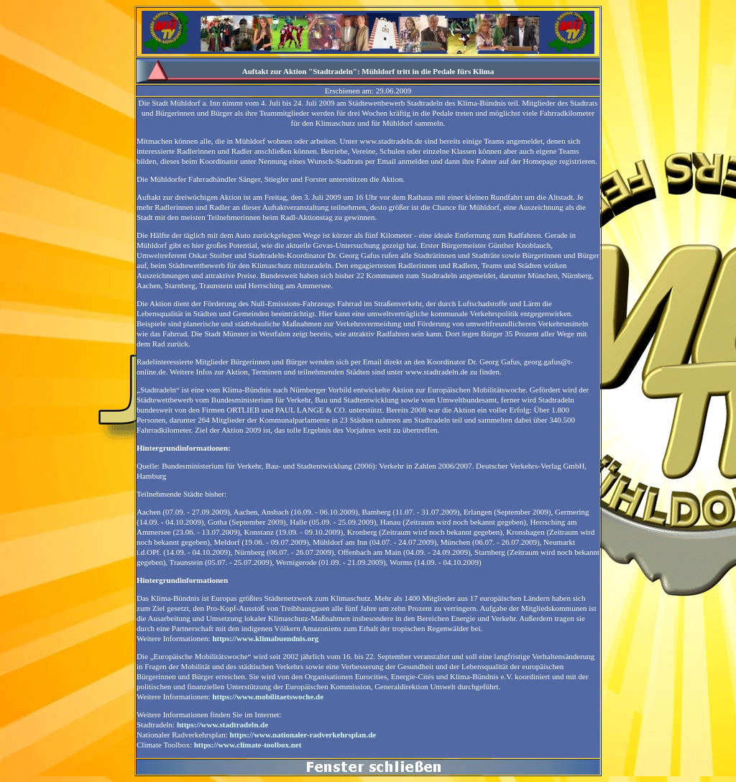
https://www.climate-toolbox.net (248, 744)
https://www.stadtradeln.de (222, 724)
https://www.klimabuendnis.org (265, 638)
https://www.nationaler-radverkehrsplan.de (303, 734)
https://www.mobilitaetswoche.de (267, 696)
